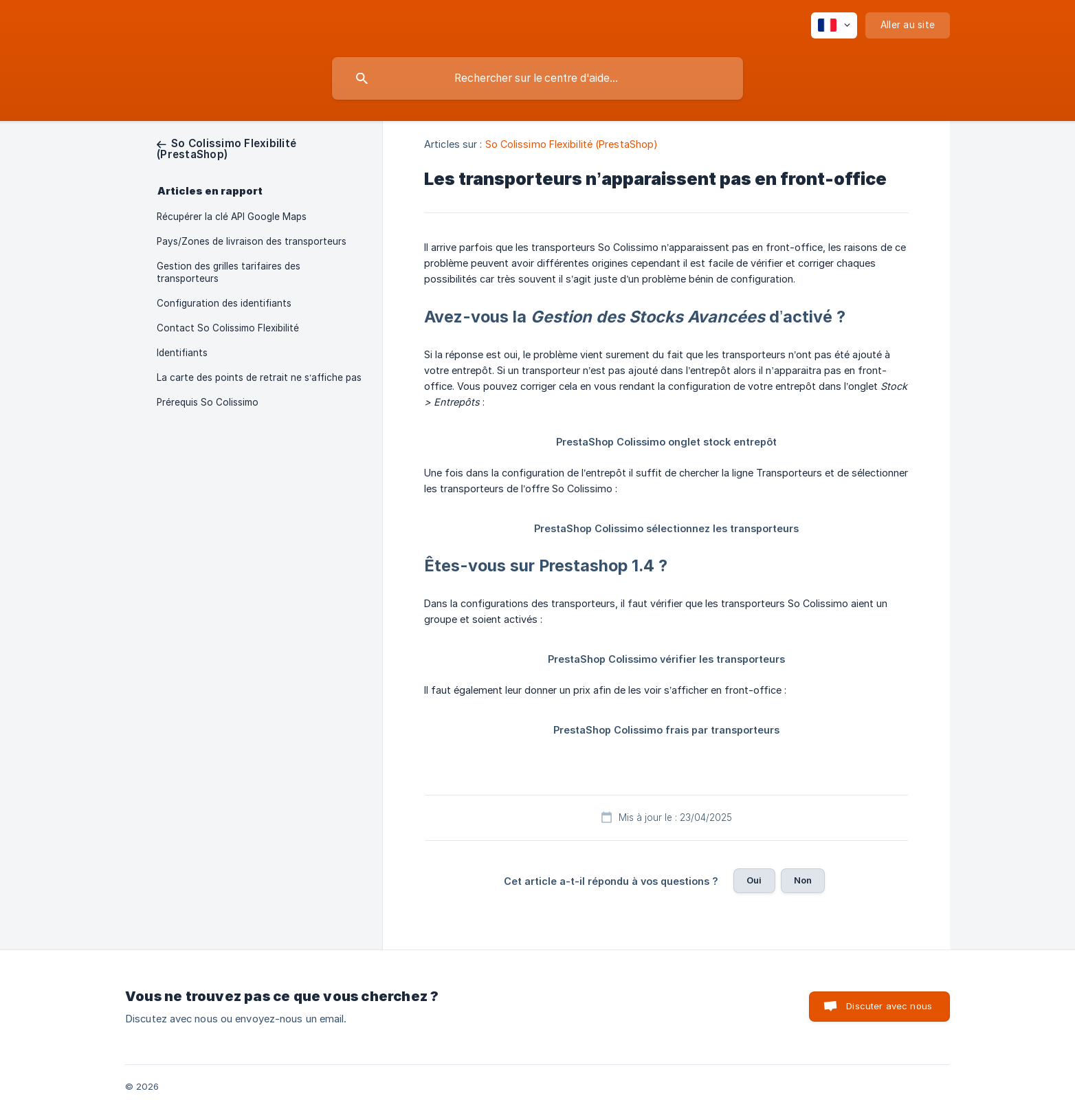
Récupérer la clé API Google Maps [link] (232, 216)
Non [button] (803, 880)
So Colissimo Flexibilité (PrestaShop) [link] (571, 144)
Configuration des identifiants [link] (224, 303)
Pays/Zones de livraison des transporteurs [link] (251, 241)
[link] (226, 149)
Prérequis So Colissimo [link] (207, 402)
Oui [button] (754, 880)
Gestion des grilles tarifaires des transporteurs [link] (228, 272)
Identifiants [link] (182, 352)
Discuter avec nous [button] (889, 1005)
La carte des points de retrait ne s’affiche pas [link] (259, 377)
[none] (834, 25)
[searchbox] (537, 78)
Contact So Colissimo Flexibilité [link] (228, 327)
